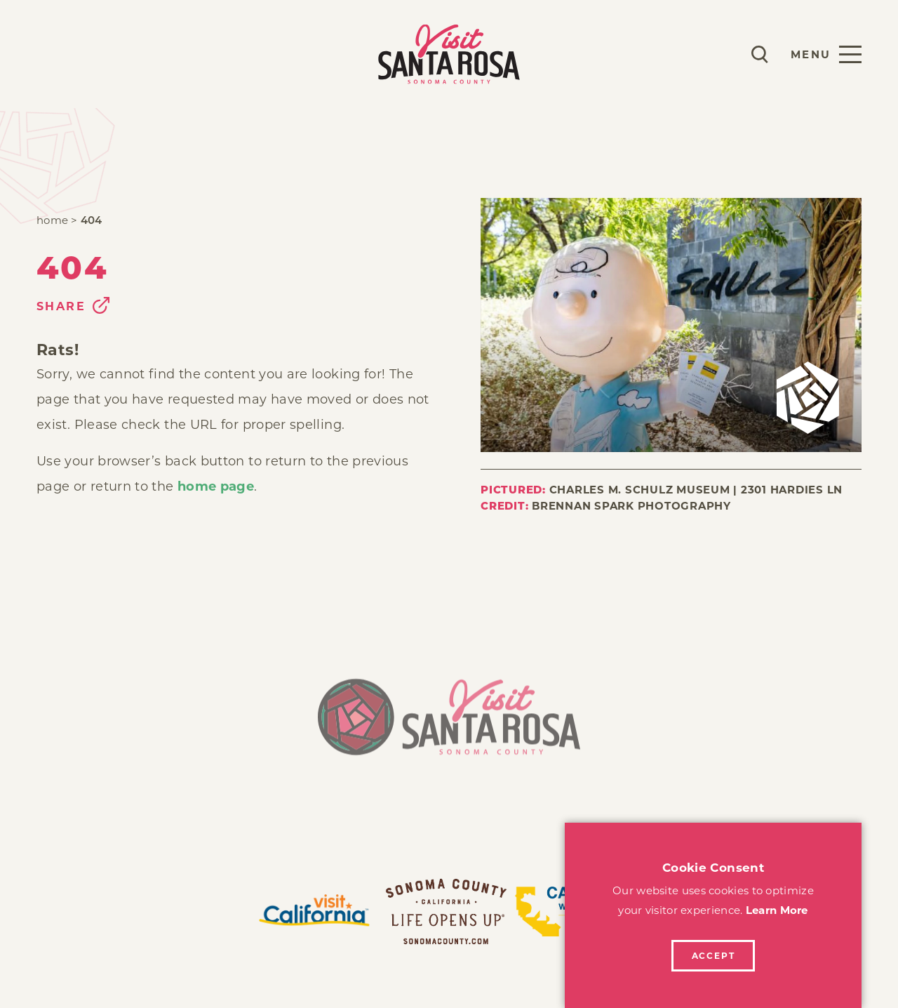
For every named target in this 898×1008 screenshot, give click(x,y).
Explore (181, 53)
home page (215, 486)
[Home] (449, 725)
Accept (713, 955)
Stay (109, 53)
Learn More (777, 910)
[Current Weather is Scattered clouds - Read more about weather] (718, 54)
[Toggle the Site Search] (759, 54)
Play (53, 53)
